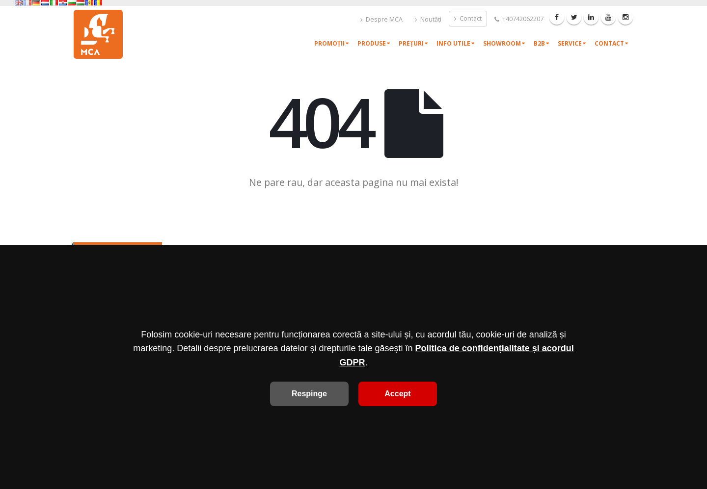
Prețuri (411, 43)
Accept (397, 393)
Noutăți (428, 19)
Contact (468, 18)
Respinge (309, 393)
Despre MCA (381, 19)
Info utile (453, 43)
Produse (371, 43)
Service (570, 43)
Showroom (502, 43)
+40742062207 (519, 19)
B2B (539, 43)
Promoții (329, 43)
